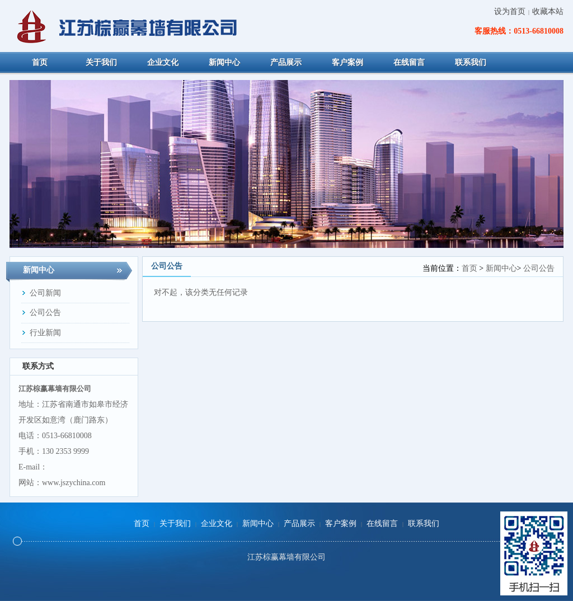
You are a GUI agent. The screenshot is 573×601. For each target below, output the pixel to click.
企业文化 (216, 523)
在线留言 (382, 523)
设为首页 (509, 11)
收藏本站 (547, 11)
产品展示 (299, 523)
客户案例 (340, 523)
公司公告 (539, 268)
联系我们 (423, 523)
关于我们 (175, 523)
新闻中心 (501, 268)
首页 (469, 268)
